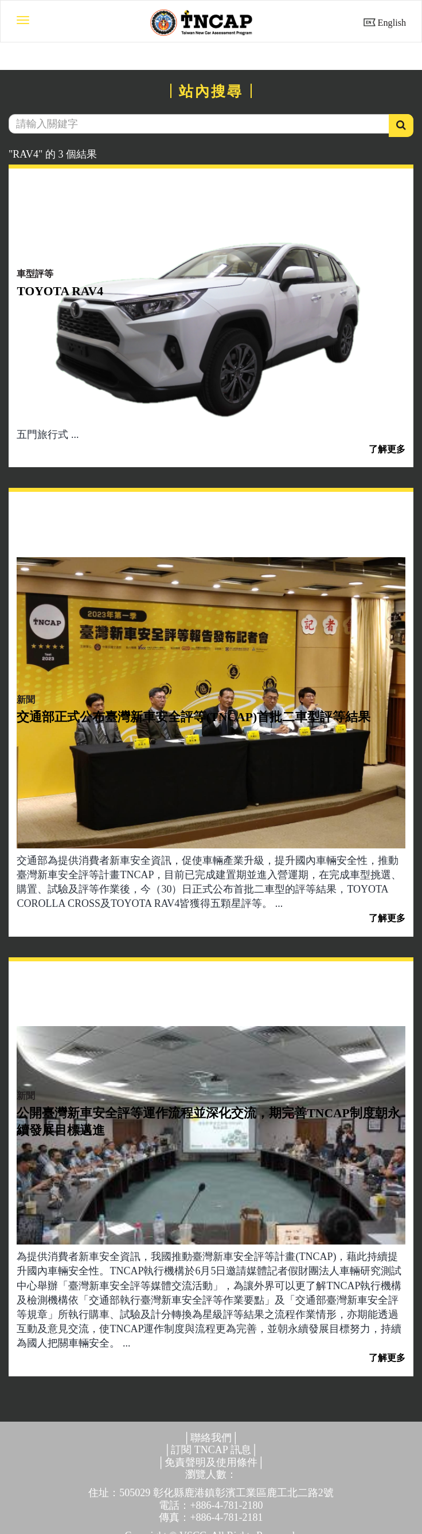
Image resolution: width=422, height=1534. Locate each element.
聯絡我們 (211, 1437)
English (392, 23)
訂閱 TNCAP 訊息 (211, 1449)
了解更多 (387, 449)
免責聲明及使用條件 (211, 1462)
